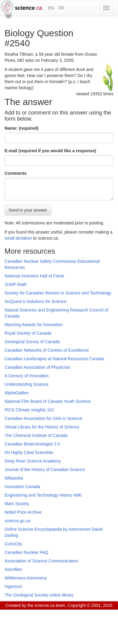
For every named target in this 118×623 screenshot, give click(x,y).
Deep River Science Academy (33, 461)
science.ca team (50, 605)
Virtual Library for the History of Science (42, 426)
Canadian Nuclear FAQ (26, 552)
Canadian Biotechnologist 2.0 (32, 444)
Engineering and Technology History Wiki (43, 495)
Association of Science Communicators (41, 560)
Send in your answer (27, 210)
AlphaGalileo (17, 392)
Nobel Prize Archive (23, 512)
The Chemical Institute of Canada (36, 435)
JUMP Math (16, 284)
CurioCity (13, 543)
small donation (18, 238)
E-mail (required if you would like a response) (50, 150)
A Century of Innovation (27, 375)
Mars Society (17, 503)
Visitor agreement (81, 613)
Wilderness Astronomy (26, 577)
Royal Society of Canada (28, 333)
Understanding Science (27, 384)
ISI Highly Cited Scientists (29, 452)
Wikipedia (14, 478)
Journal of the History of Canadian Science (45, 469)
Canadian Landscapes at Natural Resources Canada (54, 358)
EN (51, 7)
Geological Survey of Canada (32, 341)
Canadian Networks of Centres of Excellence (47, 350)
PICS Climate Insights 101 (29, 409)
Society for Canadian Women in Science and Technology (58, 292)
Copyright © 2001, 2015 (90, 605)
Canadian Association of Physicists (37, 367)
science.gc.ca (17, 520)
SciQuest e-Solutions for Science (36, 301)
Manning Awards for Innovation (34, 324)
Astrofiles (13, 569)
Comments (15, 173)
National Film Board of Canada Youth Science (48, 401)
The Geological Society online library (39, 595)
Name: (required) (22, 128)
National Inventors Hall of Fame (34, 275)
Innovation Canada (22, 486)
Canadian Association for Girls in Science (43, 418)
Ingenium (13, 586)
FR (61, 7)
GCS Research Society (40, 613)
